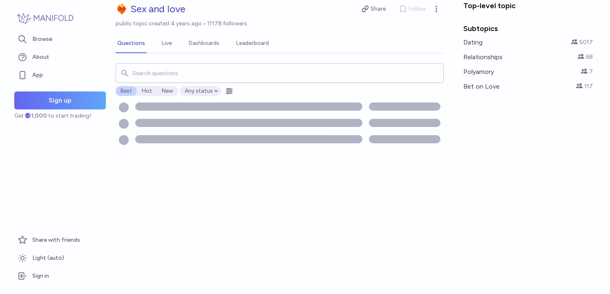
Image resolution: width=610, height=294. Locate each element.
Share (374, 9)
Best (126, 90)
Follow (412, 9)
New (167, 90)
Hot (147, 90)
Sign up (60, 100)
